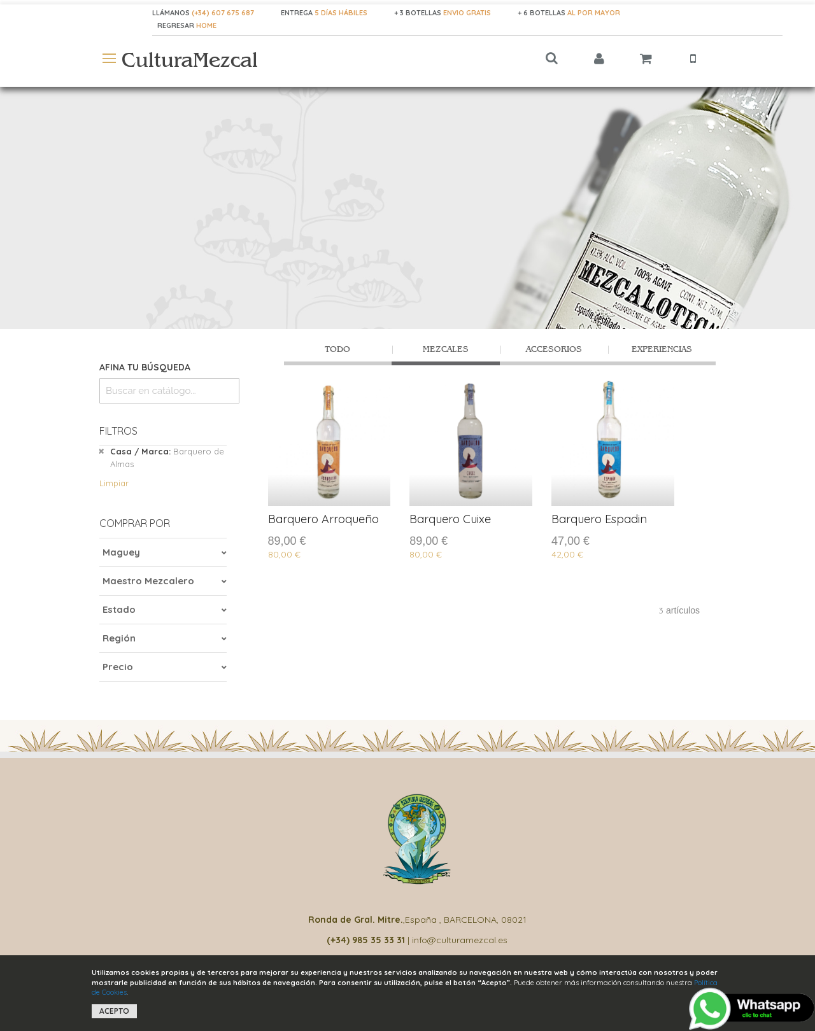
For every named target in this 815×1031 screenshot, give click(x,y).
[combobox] (169, 390)
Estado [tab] (119, 609)
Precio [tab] (118, 667)
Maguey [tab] (121, 552)
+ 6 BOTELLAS (569, 12)
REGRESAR (176, 25)
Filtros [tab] (118, 430)
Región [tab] (119, 638)
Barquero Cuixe (450, 519)
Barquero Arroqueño (323, 519)
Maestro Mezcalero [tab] (148, 581)
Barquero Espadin (599, 519)
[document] (407, 993)
